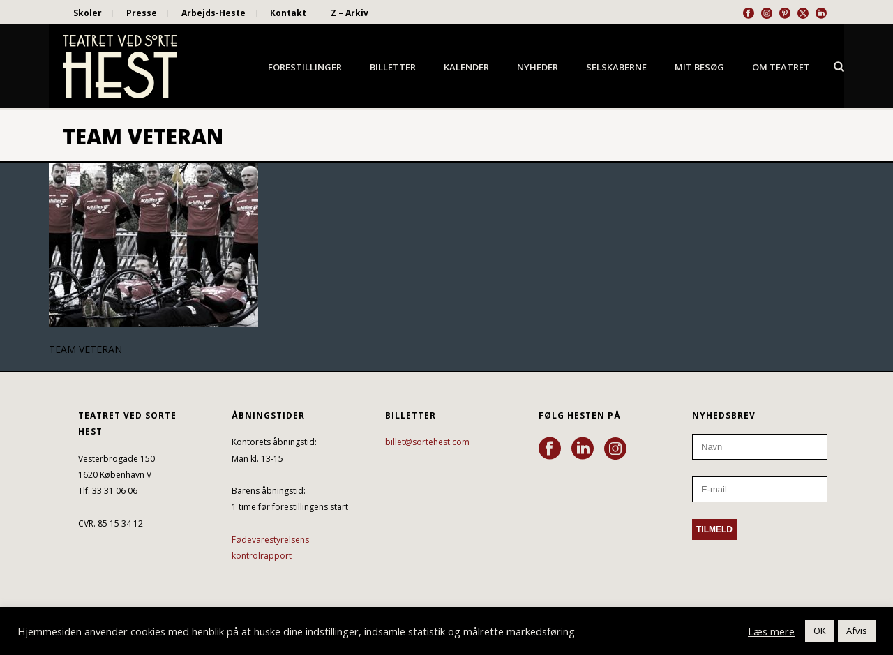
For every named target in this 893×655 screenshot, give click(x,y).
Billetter (393, 67)
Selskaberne (616, 67)
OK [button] (819, 630)
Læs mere (771, 631)
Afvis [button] (856, 630)
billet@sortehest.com (427, 442)
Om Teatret (781, 67)
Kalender (466, 67)
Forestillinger (305, 67)
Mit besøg (699, 67)
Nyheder (537, 67)
